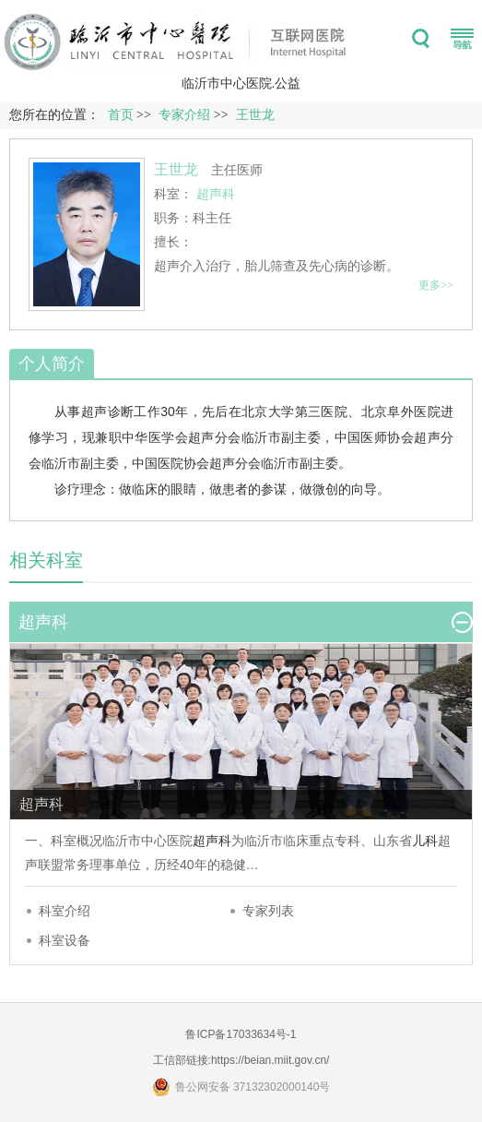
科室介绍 (64, 910)
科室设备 (64, 940)
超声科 (212, 840)
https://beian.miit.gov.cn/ (270, 1060)
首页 (121, 115)
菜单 (462, 38)
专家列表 (268, 910)
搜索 (421, 38)
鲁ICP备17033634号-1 (240, 1034)
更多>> (435, 285)
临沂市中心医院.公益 (241, 83)
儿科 (425, 840)
